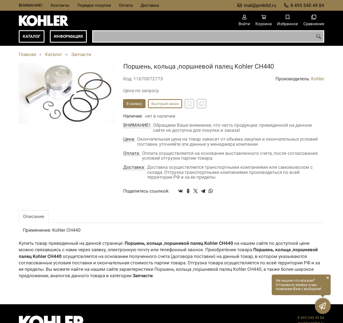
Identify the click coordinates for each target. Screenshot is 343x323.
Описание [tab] (33, 216)
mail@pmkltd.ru (260, 5)
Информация (68, 36)
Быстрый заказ (165, 104)
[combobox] (208, 36)
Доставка (150, 5)
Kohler (317, 78)
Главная (27, 54)
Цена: (129, 139)
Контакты (60, 5)
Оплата (126, 5)
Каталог (31, 36)
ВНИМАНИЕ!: (137, 125)
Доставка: (134, 167)
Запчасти (81, 54)
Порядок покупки (94, 5)
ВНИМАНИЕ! (31, 5)
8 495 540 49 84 (307, 5)
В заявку (134, 104)
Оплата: (131, 153)
